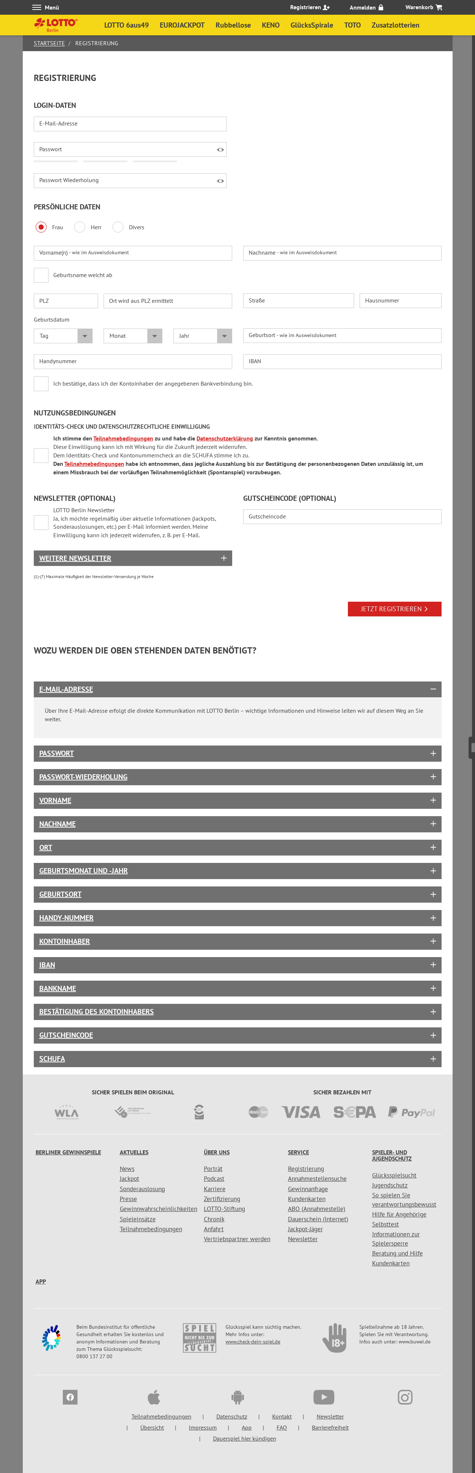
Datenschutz (231, 1416)
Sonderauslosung (142, 1189)
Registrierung (306, 1169)
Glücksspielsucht (394, 1175)
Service (298, 1152)
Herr (87, 227)
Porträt (213, 1169)
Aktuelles (134, 1152)
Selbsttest (385, 1224)
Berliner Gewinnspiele (68, 1152)
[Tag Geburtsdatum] (63, 336)
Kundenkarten (306, 1199)
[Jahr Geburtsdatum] (203, 336)
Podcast (214, 1179)
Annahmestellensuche (317, 1179)
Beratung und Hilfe (397, 1253)
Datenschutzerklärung (225, 438)
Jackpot (129, 1179)
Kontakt (282, 1416)
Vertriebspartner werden (237, 1239)
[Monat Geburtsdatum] (133, 336)
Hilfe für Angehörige (399, 1214)
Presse (128, 1199)
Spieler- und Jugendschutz (392, 1155)
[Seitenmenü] (472, 745)
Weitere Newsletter (75, 558)
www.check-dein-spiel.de (253, 1341)
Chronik (214, 1219)
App (41, 1281)
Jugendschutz (390, 1185)
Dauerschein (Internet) (318, 1219)
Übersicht (152, 1427)
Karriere (215, 1189)
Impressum (203, 1427)
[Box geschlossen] (133, 558)
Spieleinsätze (138, 1219)
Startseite (49, 43)
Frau (49, 227)
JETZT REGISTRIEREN (394, 609)
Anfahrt (214, 1229)
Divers (128, 227)
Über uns (217, 1152)
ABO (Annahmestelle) (316, 1209)
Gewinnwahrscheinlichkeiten (158, 1209)
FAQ (282, 1427)
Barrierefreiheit (330, 1427)
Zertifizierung (222, 1199)
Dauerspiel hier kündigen (244, 1438)
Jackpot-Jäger (305, 1229)
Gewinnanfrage (308, 1189)
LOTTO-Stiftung (224, 1209)
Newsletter (303, 1239)
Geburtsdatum (51, 319)
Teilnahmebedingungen (124, 438)
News (127, 1169)
